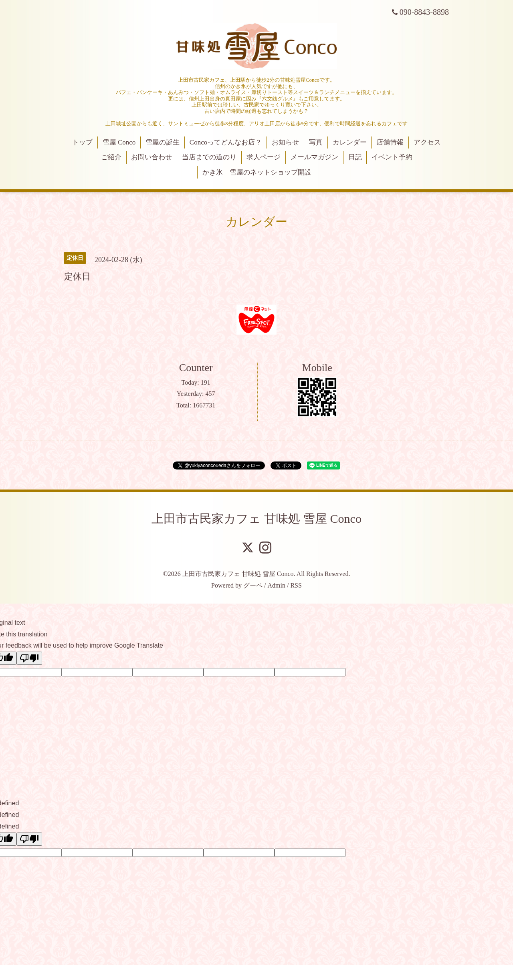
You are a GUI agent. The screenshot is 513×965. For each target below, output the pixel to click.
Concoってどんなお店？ (226, 142)
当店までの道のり (209, 157)
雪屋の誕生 (162, 142)
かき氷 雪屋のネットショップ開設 (256, 172)
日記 (355, 157)
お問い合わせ (151, 157)
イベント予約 (392, 157)
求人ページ (263, 157)
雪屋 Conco (119, 142)
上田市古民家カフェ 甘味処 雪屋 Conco (256, 518)
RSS (295, 585)
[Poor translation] (29, 658)
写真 (316, 142)
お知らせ (285, 142)
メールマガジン (314, 157)
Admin (276, 585)
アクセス (427, 142)
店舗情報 (390, 142)
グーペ (253, 585)
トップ (82, 142)
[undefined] (29, 839)
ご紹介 (111, 157)
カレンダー (350, 142)
